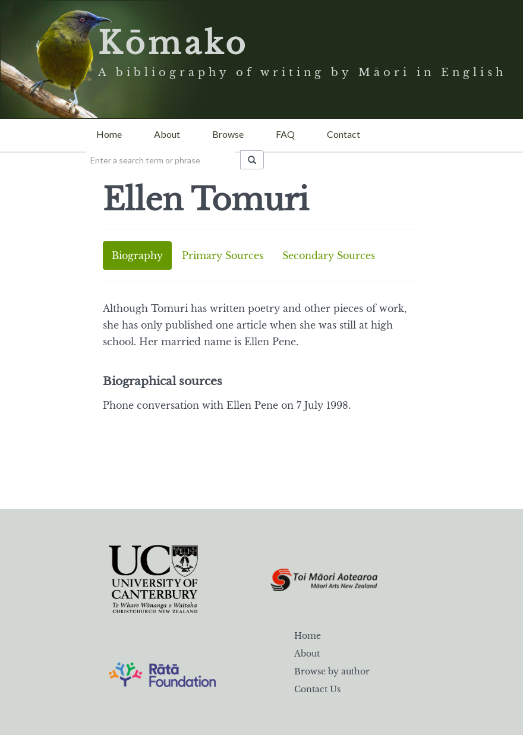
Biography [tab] (137, 255)
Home (109, 134)
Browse (228, 134)
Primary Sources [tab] (222, 255)
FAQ (285, 134)
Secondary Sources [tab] (328, 255)
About (167, 134)
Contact (343, 134)
